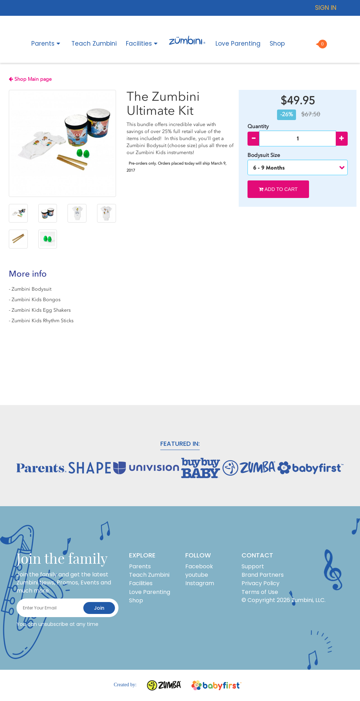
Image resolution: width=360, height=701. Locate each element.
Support (253, 566)
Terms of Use (260, 592)
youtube (196, 575)
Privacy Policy (260, 583)
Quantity (258, 126)
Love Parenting (238, 43)
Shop (277, 43)
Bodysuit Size (265, 155)
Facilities (143, 43)
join (99, 607)
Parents (46, 43)
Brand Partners (263, 575)
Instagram (199, 583)
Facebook (199, 566)
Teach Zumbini (94, 43)
